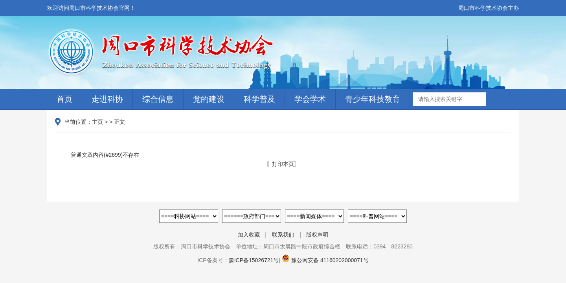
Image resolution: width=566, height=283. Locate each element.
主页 (97, 122)
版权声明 (317, 235)
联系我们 (283, 235)
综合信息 (158, 99)
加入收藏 (249, 235)
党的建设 (208, 99)
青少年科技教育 (372, 99)
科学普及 (259, 99)
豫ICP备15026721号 (254, 260)
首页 (64, 99)
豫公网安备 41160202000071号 (324, 260)
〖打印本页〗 (283, 164)
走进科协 (107, 99)
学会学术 (310, 99)
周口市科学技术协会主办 (488, 8)
